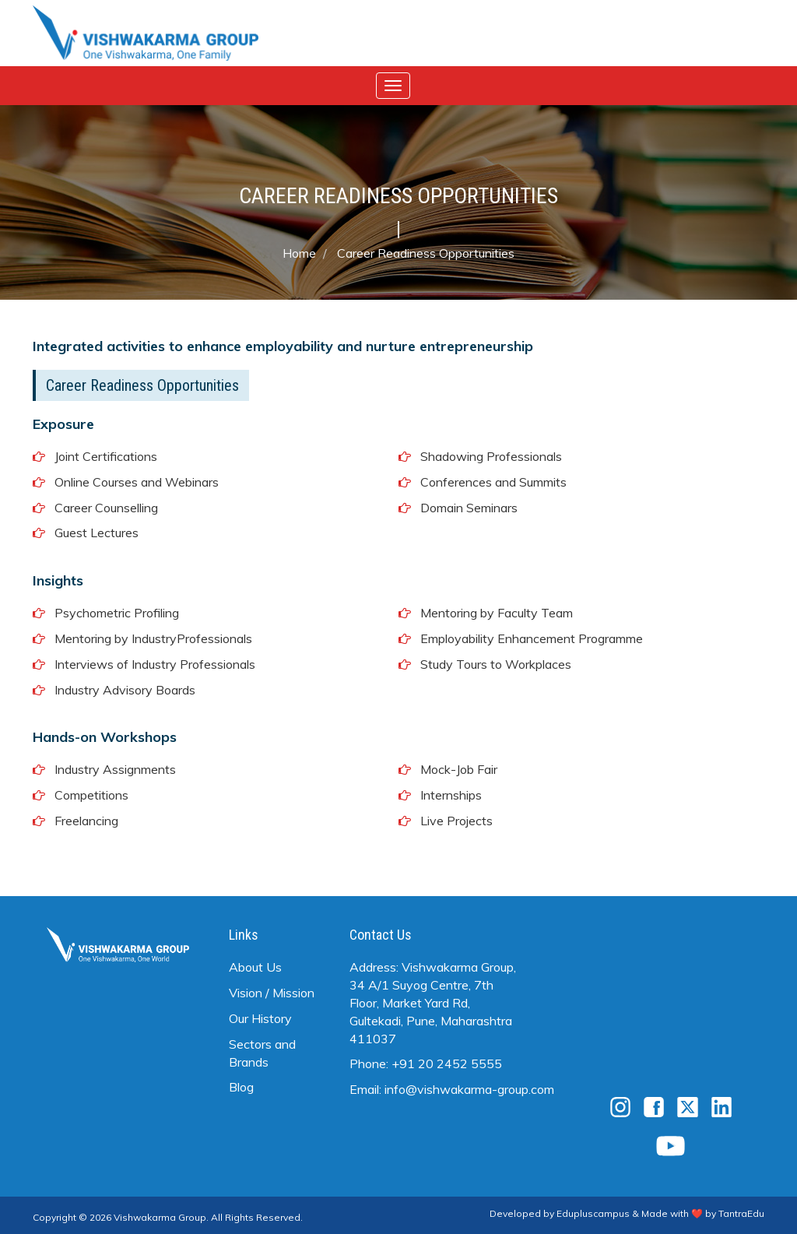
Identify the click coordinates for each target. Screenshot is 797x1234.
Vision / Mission (271, 992)
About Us (255, 967)
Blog (241, 1087)
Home (299, 253)
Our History (260, 1018)
